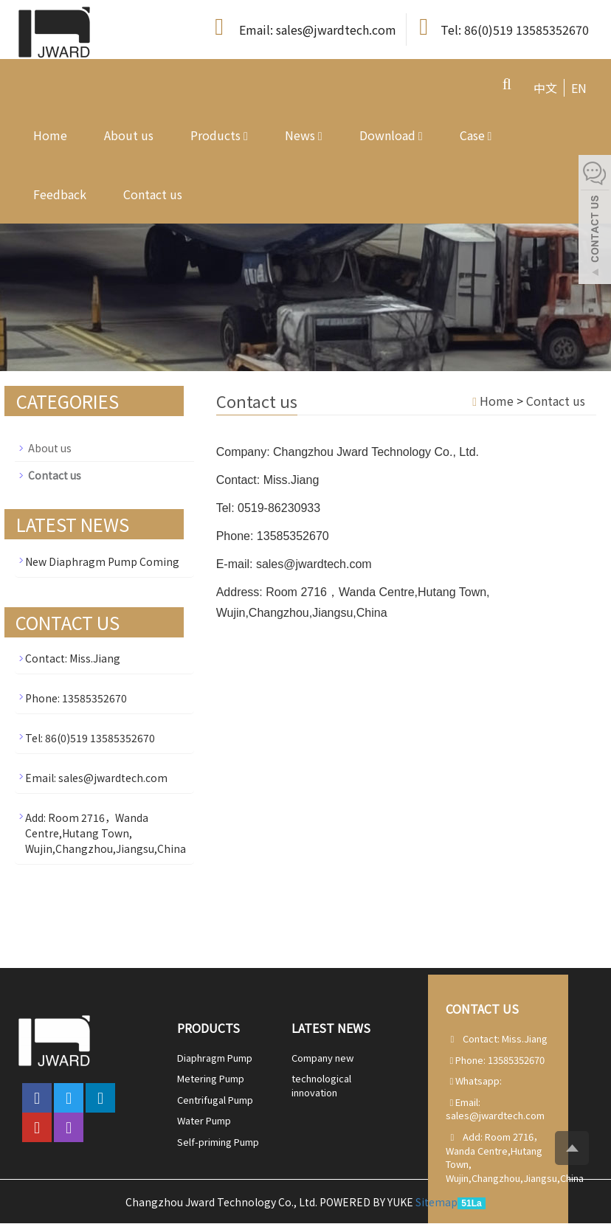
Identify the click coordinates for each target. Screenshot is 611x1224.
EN (579, 88)
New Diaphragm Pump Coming (102, 561)
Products (219, 135)
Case (476, 135)
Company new (322, 1058)
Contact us (152, 194)
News (303, 135)
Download (391, 135)
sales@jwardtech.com (495, 1115)
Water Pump (204, 1120)
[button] (246, 135)
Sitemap (436, 1201)
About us (128, 135)
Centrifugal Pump (215, 1100)
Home (50, 135)
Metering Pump (210, 1078)
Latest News (330, 1028)
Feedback (59, 194)
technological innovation (321, 1085)
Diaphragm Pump (214, 1058)
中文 (545, 88)
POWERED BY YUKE (367, 1201)
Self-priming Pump (218, 1142)
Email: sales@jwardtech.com (303, 27)
